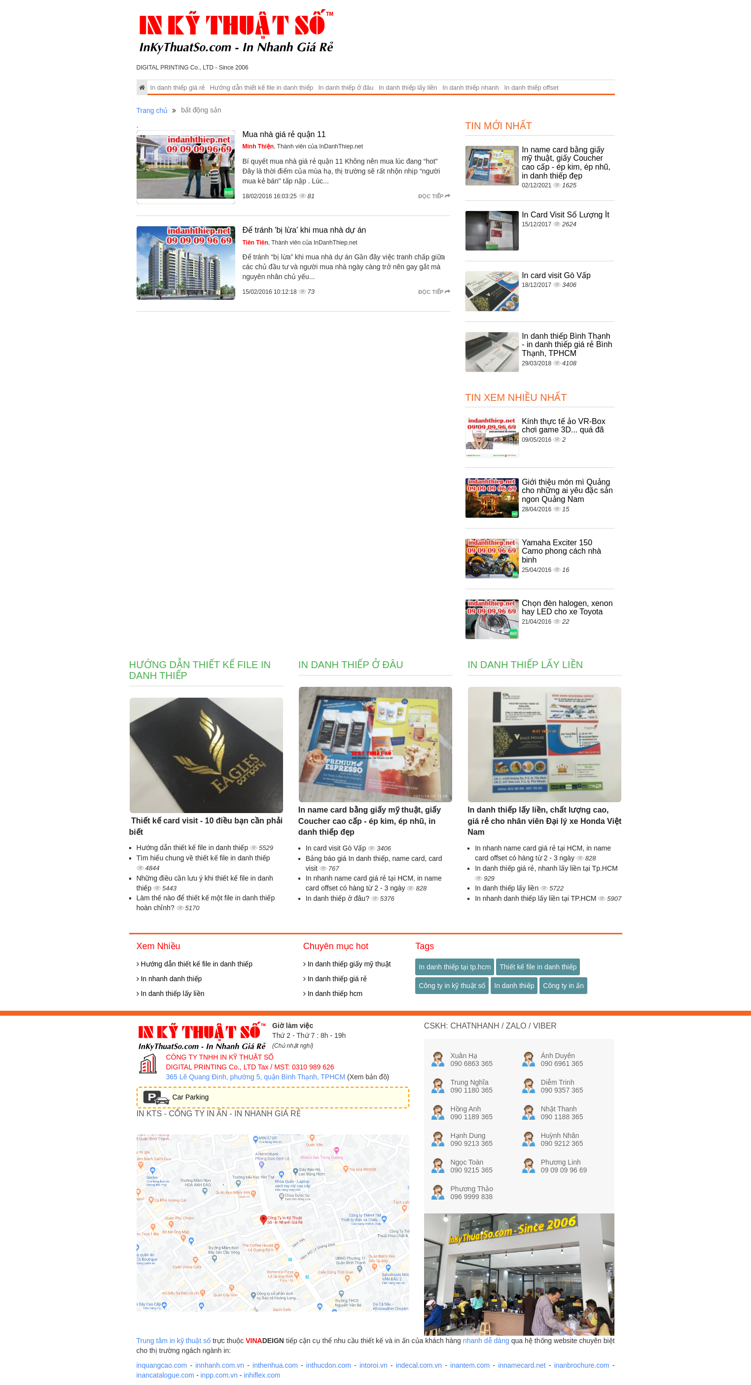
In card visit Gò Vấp (556, 275)
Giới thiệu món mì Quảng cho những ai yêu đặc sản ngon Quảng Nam (567, 490)
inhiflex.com (262, 1375)
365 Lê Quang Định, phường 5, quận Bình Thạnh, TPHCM (256, 1077)
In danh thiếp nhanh (470, 87)
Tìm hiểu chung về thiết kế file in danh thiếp (203, 858)
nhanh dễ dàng (486, 1341)
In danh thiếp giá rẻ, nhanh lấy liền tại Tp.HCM (546, 868)
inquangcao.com (162, 1365)
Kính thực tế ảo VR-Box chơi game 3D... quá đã (564, 425)
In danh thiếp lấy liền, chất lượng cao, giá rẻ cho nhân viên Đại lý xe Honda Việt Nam (544, 821)
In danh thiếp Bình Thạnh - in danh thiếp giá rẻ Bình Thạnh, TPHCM (567, 344)
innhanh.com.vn (219, 1365)
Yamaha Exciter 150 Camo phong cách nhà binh (561, 551)
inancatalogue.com (166, 1375)
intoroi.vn (373, 1365)
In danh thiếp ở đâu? (338, 898)
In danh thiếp (514, 986)
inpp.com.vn (218, 1375)
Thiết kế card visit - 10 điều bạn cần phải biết (206, 826)
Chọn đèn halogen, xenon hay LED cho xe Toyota (567, 607)
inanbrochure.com (581, 1365)
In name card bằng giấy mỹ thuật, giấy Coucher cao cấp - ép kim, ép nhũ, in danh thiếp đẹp (566, 162)
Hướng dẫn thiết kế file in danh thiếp (261, 87)
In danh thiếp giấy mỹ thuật (347, 964)
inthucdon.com (328, 1365)
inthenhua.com (275, 1365)
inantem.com (470, 1365)
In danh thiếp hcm (332, 993)
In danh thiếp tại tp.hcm (455, 967)
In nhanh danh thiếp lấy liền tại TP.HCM (536, 898)
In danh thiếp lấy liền (408, 87)
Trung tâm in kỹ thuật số (174, 1341)
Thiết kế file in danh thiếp (538, 967)
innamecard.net (522, 1365)
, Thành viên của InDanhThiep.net (303, 146)
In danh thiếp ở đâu (346, 87)
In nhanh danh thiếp (169, 979)
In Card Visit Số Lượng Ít (565, 215)
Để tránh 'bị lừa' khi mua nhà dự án (304, 230)
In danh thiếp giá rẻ (177, 87)
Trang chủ (152, 110)
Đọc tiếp (434, 196)
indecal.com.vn (419, 1365)
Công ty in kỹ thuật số (452, 986)
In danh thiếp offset (531, 87)
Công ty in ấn (563, 986)
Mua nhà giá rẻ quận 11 (284, 134)
